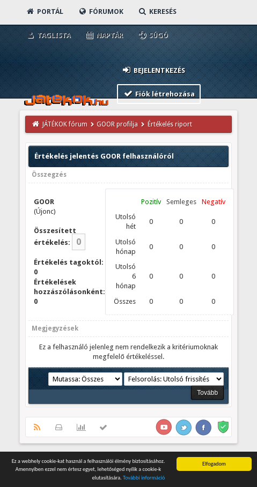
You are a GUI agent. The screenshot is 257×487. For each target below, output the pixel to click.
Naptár (104, 35)
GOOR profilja (117, 124)
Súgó (152, 35)
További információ (144, 479)
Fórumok (100, 12)
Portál (44, 12)
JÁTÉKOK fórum (64, 124)
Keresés (157, 12)
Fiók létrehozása (159, 93)
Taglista (48, 35)
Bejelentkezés (153, 69)
